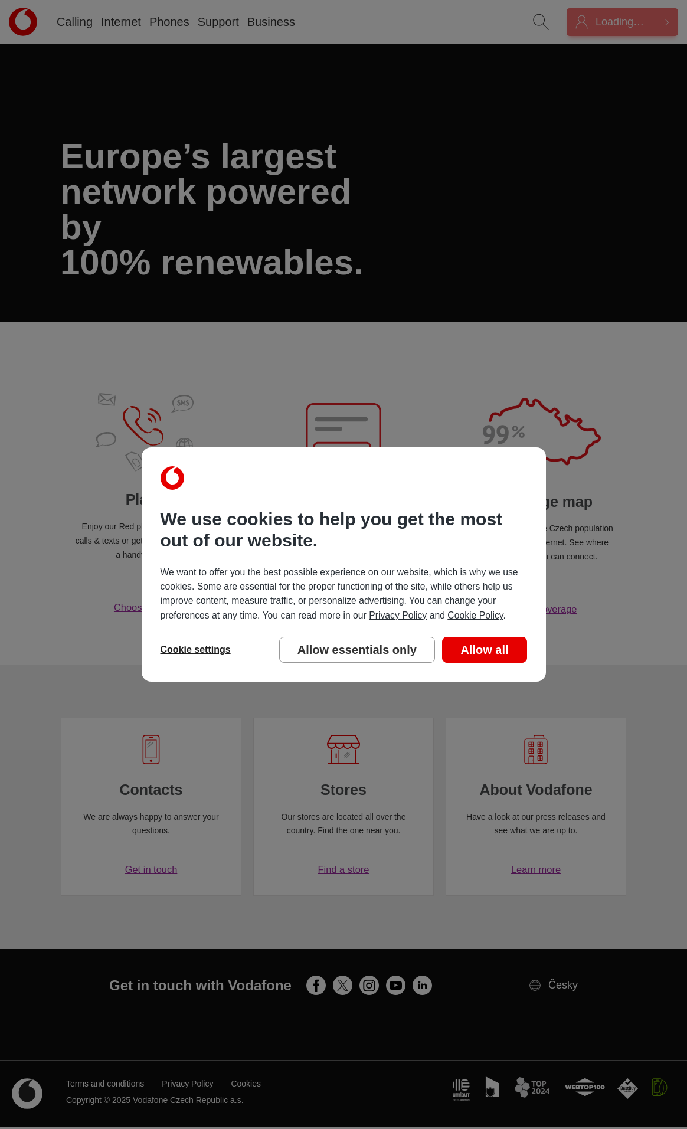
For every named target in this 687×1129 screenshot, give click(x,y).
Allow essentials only (357, 649)
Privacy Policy (398, 615)
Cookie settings (196, 649)
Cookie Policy (475, 615)
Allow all (484, 649)
